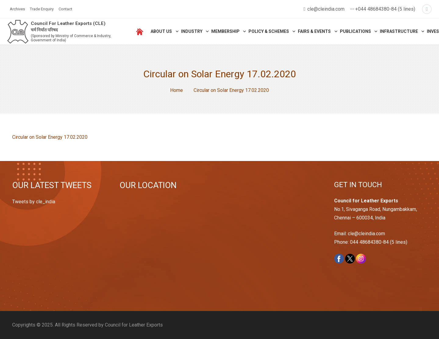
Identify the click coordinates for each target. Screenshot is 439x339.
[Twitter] (427, 9)
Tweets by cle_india (33, 201)
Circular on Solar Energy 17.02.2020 (49, 137)
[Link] (18, 34)
